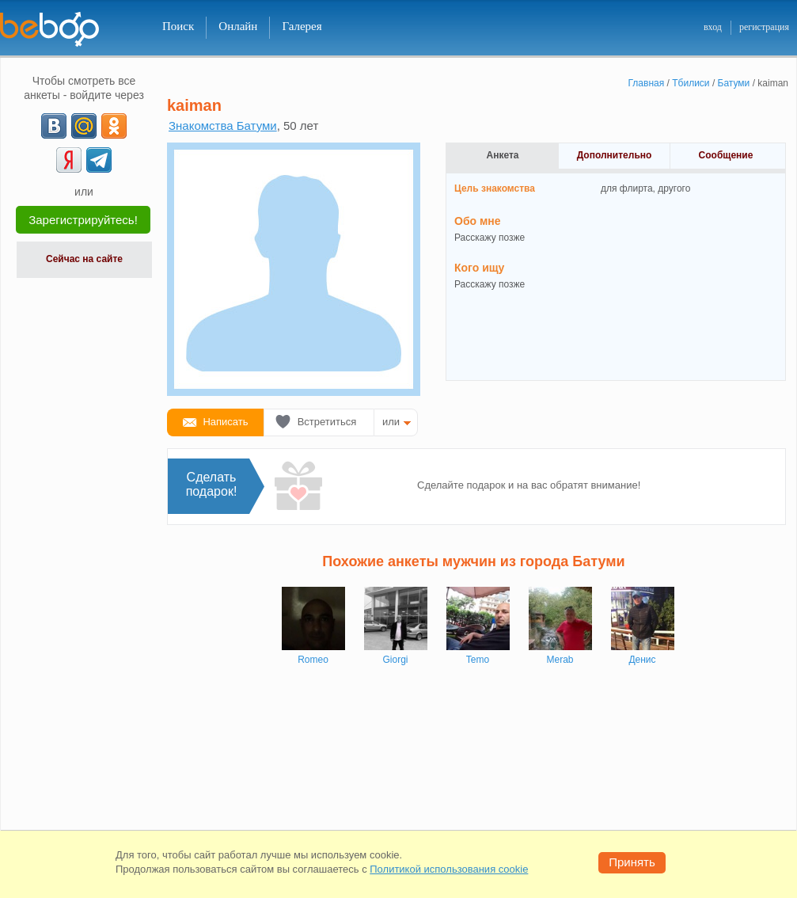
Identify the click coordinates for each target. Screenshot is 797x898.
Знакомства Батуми (223, 125)
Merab (559, 659)
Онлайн (237, 26)
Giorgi (395, 659)
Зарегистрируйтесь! (83, 219)
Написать (225, 422)
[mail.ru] (84, 126)
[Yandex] (69, 160)
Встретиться (327, 422)
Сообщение (726, 155)
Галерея (301, 26)
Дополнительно (614, 155)
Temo (477, 659)
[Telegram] (99, 160)
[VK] (53, 126)
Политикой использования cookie (449, 869)
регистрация (764, 26)
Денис (641, 659)
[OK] (114, 126)
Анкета (503, 155)
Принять (632, 862)
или (391, 422)
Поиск (178, 26)
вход (713, 26)
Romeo (313, 659)
